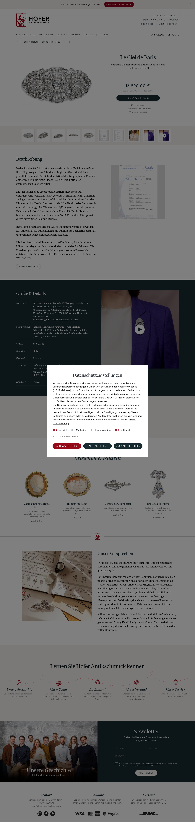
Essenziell (62, 430)
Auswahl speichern (128, 446)
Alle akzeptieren (66, 446)
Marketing (81, 430)
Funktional (125, 430)
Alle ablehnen (97, 446)
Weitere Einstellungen (66, 436)
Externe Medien (103, 430)
